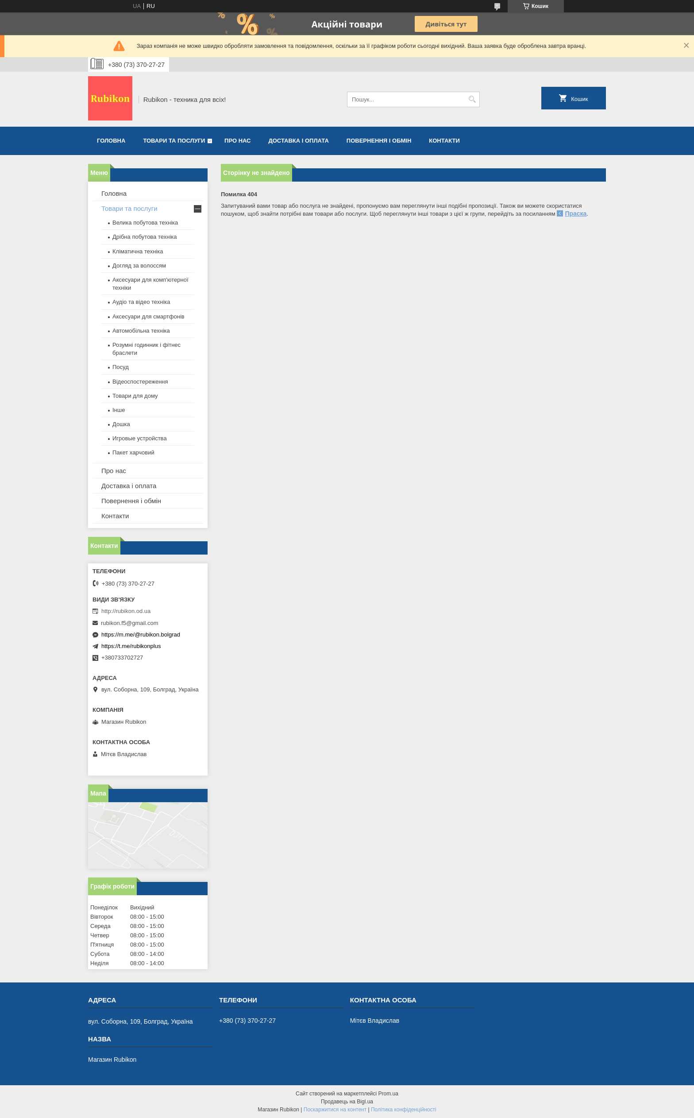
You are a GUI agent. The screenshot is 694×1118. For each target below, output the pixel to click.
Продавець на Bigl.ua (347, 1102)
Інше (118, 410)
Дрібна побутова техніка (144, 236)
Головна (111, 140)
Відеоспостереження (140, 381)
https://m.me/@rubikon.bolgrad (140, 634)
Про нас (237, 140)
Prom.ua (388, 1094)
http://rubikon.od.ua (125, 611)
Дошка (121, 424)
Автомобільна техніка (141, 330)
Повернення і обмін (379, 140)
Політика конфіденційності (403, 1109)
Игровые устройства (139, 438)
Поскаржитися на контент (335, 1109)
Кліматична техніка (137, 251)
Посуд (120, 367)
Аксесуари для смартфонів (148, 316)
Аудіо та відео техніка (141, 302)
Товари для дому (135, 395)
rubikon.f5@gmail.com (129, 623)
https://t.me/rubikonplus (131, 646)
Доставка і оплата (299, 140)
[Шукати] (472, 99)
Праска (575, 213)
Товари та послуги (174, 140)
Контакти (444, 140)
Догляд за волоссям (139, 265)
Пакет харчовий (133, 452)
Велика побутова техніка (145, 222)
